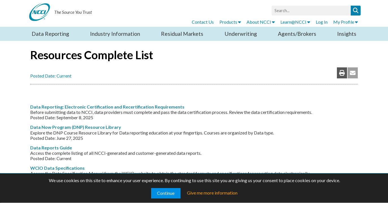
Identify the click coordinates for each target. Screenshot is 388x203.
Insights (346, 33)
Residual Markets (182, 33)
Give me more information (212, 192)
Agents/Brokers (297, 33)
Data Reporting (50, 33)
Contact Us (203, 22)
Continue (166, 193)
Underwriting (240, 33)
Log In (322, 22)
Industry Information (115, 33)
